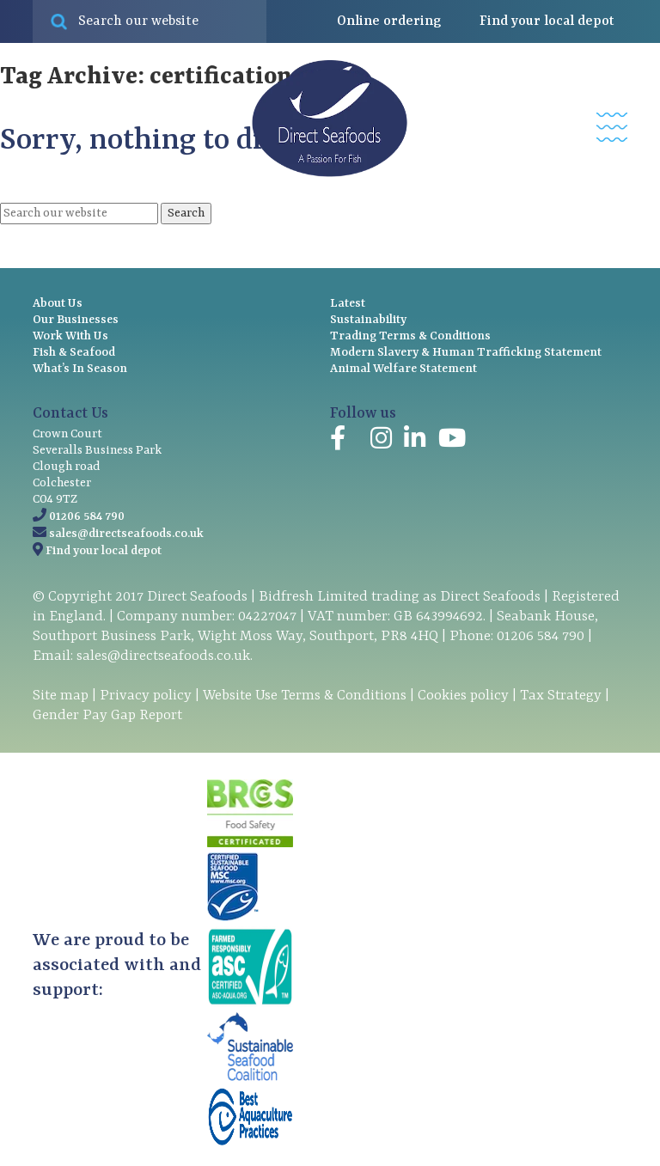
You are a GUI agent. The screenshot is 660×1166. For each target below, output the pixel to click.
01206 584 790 (87, 516)
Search (186, 213)
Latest (347, 303)
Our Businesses (76, 320)
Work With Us (70, 336)
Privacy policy (146, 695)
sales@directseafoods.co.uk (126, 533)
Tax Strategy (561, 695)
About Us (57, 303)
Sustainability (368, 320)
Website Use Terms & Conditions (304, 695)
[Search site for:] (149, 21)
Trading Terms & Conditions (410, 336)
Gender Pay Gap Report (107, 715)
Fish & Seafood (74, 352)
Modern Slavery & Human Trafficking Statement (466, 352)
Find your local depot (104, 551)
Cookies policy (463, 695)
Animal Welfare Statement (403, 368)
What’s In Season (80, 368)
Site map (61, 695)
